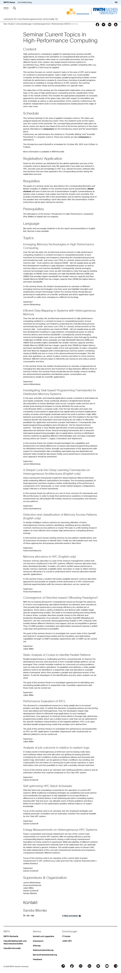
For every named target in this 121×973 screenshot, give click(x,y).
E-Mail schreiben (70, 916)
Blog (63, 966)
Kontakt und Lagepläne (43, 936)
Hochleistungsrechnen (41, 24)
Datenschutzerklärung (43, 950)
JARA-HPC (67, 941)
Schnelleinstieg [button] (25, 2)
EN (116, 2)
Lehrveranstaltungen (24, 24)
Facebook (72, 966)
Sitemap (37, 945)
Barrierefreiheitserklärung (45, 955)
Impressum (38, 941)
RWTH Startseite (11, 936)
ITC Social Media (115, 966)
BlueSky (98, 966)
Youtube (107, 966)
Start (5, 24)
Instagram (80, 966)
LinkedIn (89, 966)
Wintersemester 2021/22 (61, 24)
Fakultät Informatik (12, 948)
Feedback (37, 959)
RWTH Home (9, 2)
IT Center (66, 936)
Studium (11, 24)
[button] (6, 8)
